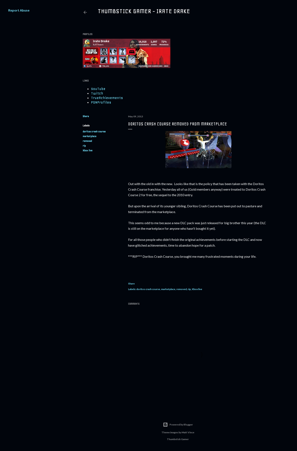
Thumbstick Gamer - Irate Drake (144, 11)
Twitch (97, 93)
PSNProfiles (101, 102)
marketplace (89, 136)
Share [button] (86, 116)
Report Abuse (18, 10)
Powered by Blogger (178, 424)
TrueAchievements (107, 98)
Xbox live (87, 150)
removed (87, 141)
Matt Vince (188, 432)
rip (84, 145)
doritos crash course (94, 131)
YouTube (98, 89)
